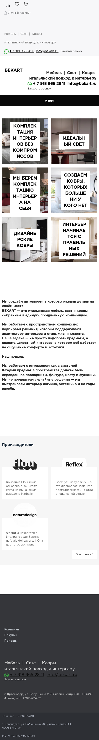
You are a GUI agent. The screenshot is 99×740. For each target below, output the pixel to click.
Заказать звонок (72, 51)
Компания (11, 629)
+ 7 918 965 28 (20, 51)
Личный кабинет (19, 13)
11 (32, 51)
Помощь (10, 641)
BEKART (14, 70)
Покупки (10, 635)
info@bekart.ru (47, 51)
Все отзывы (84, 554)
